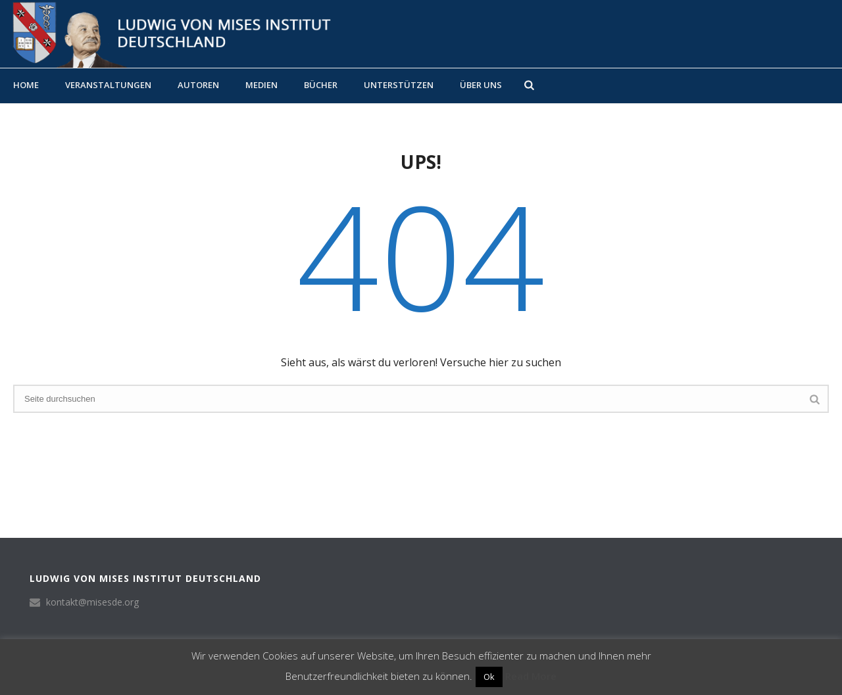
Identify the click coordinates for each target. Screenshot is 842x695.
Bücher (320, 85)
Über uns (481, 85)
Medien (261, 85)
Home (26, 85)
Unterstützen (398, 85)
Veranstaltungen (108, 85)
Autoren (198, 85)
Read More (531, 676)
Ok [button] (489, 677)
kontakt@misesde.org (92, 602)
